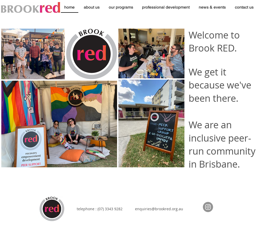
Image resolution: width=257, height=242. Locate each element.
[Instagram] (208, 207)
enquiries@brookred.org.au (159, 208)
